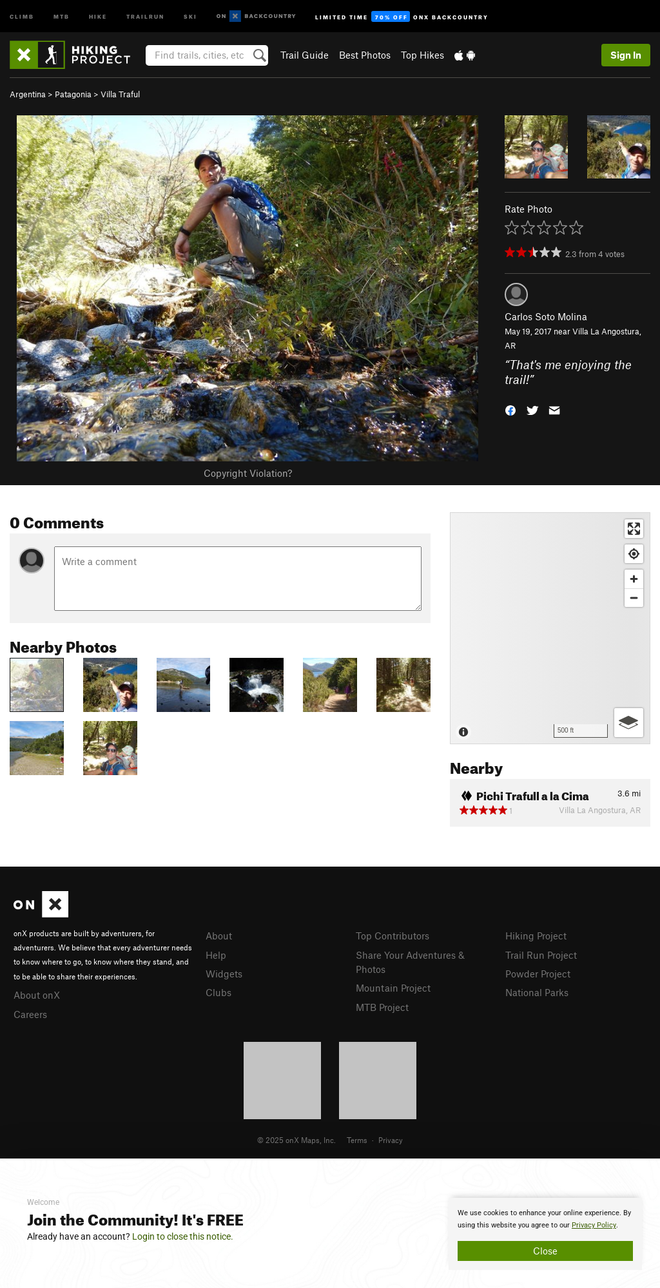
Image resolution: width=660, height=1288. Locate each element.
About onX (37, 995)
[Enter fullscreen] (634, 528)
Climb (22, 16)
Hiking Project (536, 935)
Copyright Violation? (248, 473)
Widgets (224, 973)
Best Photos (365, 55)
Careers (30, 1014)
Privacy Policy (594, 1225)
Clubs (218, 992)
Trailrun (145, 16)
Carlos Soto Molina (546, 316)
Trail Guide (304, 55)
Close (545, 1250)
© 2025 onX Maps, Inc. (296, 1139)
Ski (190, 16)
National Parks (536, 992)
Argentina (28, 94)
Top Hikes (422, 55)
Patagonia (73, 94)
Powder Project (537, 973)
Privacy (390, 1139)
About (219, 935)
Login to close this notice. (182, 1236)
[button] (510, 409)
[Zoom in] (634, 579)
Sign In (625, 55)
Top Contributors (392, 935)
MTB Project (382, 1007)
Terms (357, 1139)
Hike (98, 16)
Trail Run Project (541, 955)
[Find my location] (634, 553)
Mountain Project (393, 988)
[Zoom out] (634, 597)
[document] (545, 1234)
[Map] (550, 628)
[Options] (628, 722)
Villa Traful (120, 94)
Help (216, 955)
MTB (61, 16)
